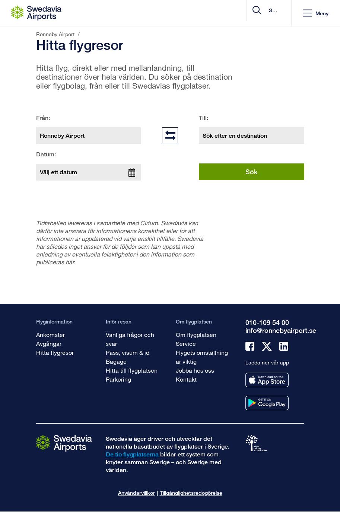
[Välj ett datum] (89, 172)
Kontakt (186, 379)
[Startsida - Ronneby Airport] (36, 13)
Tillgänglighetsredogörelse (191, 493)
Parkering (118, 379)
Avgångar (48, 343)
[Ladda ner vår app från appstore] (267, 380)
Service (186, 343)
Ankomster (50, 334)
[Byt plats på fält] (170, 135)
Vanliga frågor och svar (130, 339)
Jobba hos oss (195, 370)
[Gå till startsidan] (64, 443)
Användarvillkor (136, 493)
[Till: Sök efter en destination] (251, 135)
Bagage (116, 361)
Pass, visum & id (127, 352)
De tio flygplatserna (132, 454)
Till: (203, 117)
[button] (315, 13)
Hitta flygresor (55, 352)
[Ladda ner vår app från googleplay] (267, 403)
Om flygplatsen (196, 334)
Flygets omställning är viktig (202, 357)
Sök (251, 172)
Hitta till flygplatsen (132, 370)
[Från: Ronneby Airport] (89, 135)
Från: (43, 117)
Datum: (46, 154)
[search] (241, 13)
